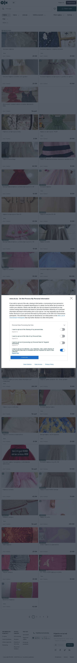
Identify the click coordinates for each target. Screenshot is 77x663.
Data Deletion (27, 364)
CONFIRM (24, 357)
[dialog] (38, 331)
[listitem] (38, 325)
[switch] (62, 329)
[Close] (72, 299)
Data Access (38, 364)
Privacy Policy (49, 364)
